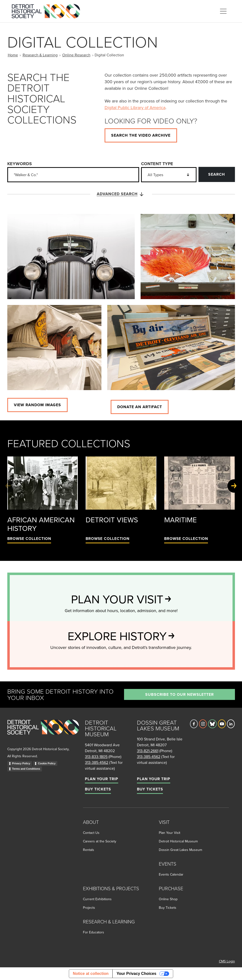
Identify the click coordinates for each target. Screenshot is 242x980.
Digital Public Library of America (135, 107)
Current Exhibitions (97, 899)
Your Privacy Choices (136, 973)
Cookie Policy (46, 763)
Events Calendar (171, 874)
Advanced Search (121, 194)
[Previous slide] (8, 486)
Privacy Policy (21, 763)
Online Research (76, 55)
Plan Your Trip (101, 779)
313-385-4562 (96, 762)
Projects (89, 907)
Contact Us (91, 832)
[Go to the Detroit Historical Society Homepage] (48, 10)
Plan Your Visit (169, 832)
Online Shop (168, 899)
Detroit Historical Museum (178, 841)
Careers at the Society (99, 841)
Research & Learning (40, 55)
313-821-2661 (147, 750)
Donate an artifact (139, 407)
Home (13, 55)
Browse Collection (29, 538)
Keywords (19, 164)
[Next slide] (234, 486)
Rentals (88, 849)
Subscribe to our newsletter (179, 694)
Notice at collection (91, 973)
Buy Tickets (98, 789)
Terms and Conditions (26, 768)
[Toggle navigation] (223, 11)
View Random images (37, 405)
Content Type (157, 164)
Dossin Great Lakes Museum (180, 849)
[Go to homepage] (43, 732)
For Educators (93, 932)
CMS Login (227, 961)
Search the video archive (140, 135)
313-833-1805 (96, 756)
